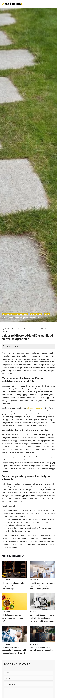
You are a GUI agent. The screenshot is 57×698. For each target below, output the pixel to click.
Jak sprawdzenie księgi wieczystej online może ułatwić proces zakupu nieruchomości (14, 650)
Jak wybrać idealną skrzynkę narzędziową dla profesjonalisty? (13, 586)
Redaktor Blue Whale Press (16, 314)
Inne (47, 314)
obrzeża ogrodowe (34, 408)
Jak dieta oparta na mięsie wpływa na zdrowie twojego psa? (12, 618)
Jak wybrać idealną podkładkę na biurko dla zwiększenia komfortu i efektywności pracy (42, 618)
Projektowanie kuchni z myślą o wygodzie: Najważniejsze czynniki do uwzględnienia (42, 586)
